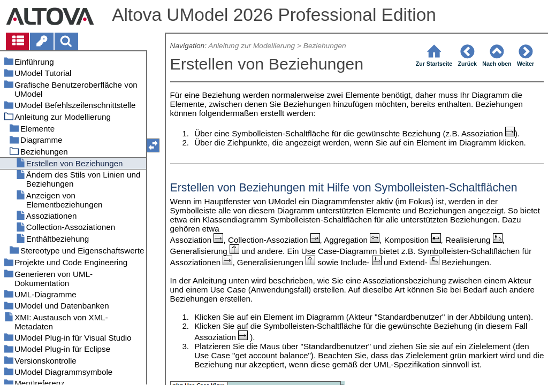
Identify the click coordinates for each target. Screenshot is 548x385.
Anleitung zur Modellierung (251, 46)
